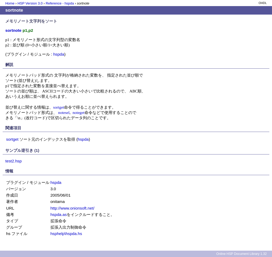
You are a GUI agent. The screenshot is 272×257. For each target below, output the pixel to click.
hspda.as (58, 214)
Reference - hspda (60, 3)
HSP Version (30, 3)
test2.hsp (13, 161)
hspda (58, 54)
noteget (78, 112)
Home (9, 3)
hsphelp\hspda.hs (66, 233)
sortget (58, 107)
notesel (64, 112)
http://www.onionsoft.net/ (72, 208)
